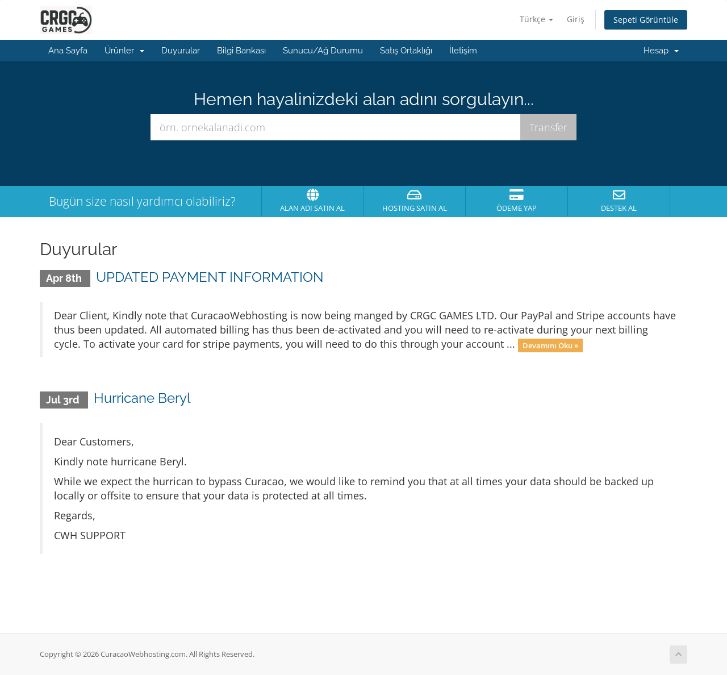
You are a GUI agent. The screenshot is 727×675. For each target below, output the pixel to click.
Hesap (661, 50)
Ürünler (124, 50)
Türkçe (536, 19)
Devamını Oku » (550, 345)
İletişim (463, 50)
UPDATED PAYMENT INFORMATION (210, 277)
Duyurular (180, 50)
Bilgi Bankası (241, 50)
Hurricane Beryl (142, 398)
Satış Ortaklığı (406, 50)
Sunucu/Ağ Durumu (323, 50)
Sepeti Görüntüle (645, 19)
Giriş (575, 19)
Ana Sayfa (67, 50)
